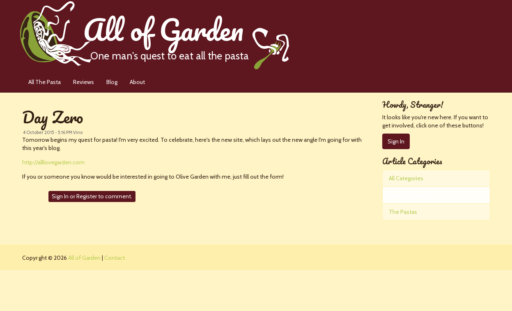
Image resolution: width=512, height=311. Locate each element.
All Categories (406, 178)
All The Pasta (44, 82)
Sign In (60, 196)
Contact (114, 257)
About (137, 82)
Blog (111, 82)
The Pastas (403, 212)
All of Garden (186, 35)
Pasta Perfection (410, 195)
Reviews (83, 82)
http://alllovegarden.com (53, 162)
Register (86, 196)
